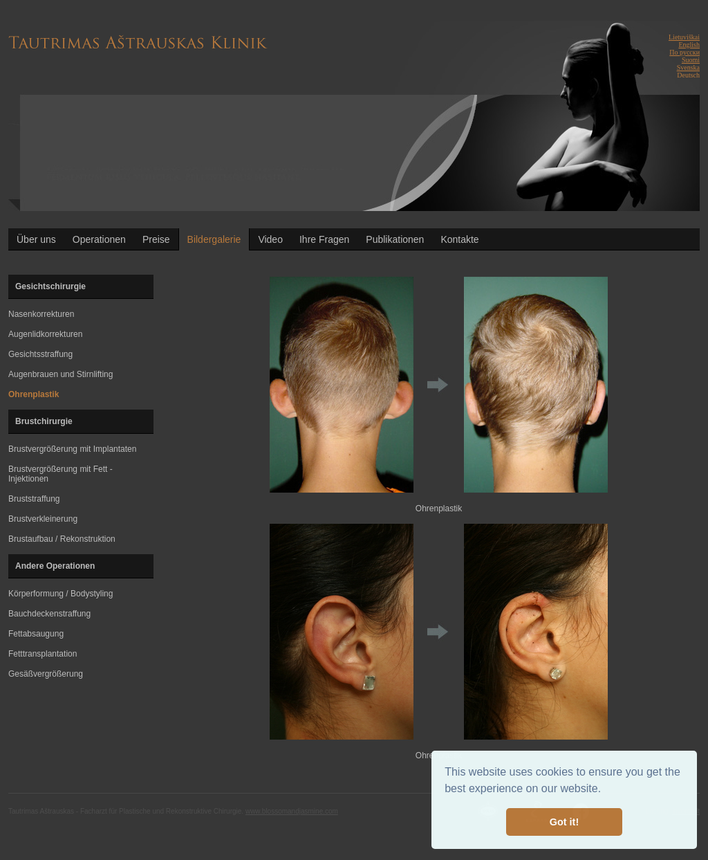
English (689, 44)
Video (270, 239)
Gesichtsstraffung (40, 354)
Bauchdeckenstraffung (49, 614)
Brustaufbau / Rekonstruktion (61, 539)
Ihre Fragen (324, 239)
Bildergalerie (214, 239)
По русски (684, 52)
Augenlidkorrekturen (45, 334)
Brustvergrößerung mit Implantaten (72, 449)
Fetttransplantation (42, 654)
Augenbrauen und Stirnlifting (60, 374)
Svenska (688, 67)
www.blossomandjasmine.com (291, 811)
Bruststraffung (33, 499)
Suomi (691, 60)
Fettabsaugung (36, 634)
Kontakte (459, 239)
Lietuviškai (684, 37)
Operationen (99, 239)
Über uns (36, 239)
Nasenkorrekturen (41, 314)
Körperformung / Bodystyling (60, 593)
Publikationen (395, 239)
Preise (156, 239)
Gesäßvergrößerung (45, 674)
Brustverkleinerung (42, 519)
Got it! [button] (564, 821)
